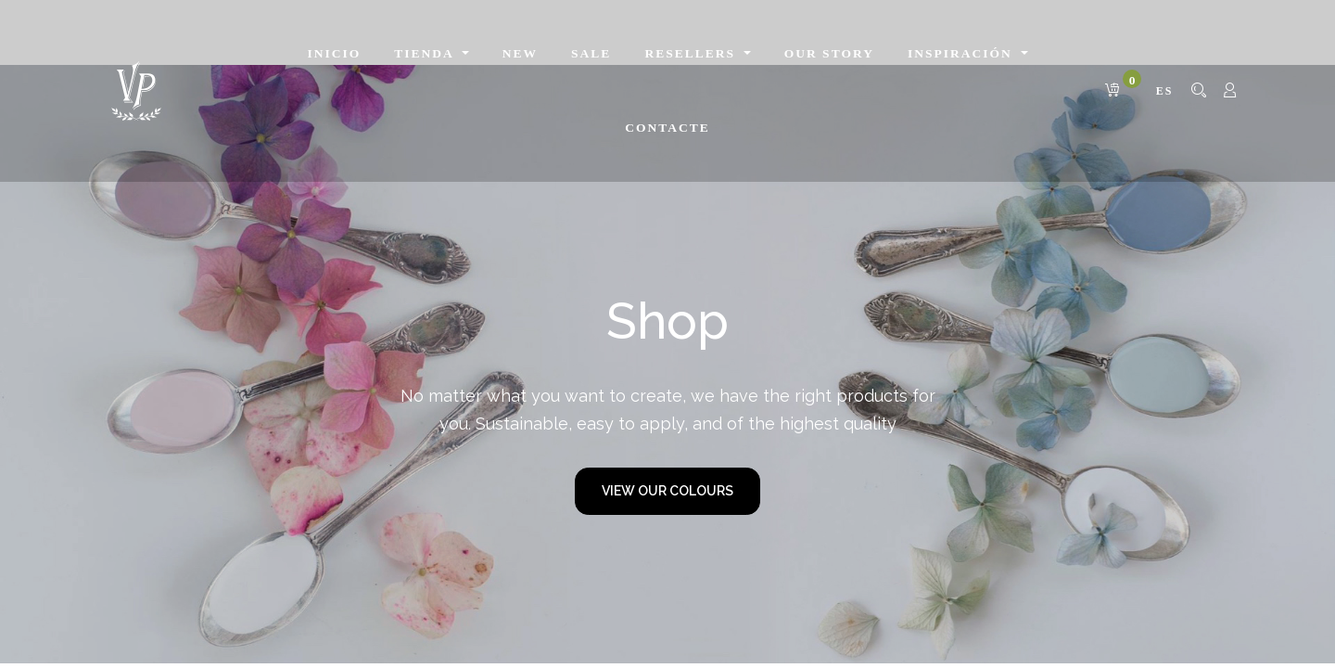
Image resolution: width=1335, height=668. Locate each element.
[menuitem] (334, 54)
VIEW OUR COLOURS (667, 490)
